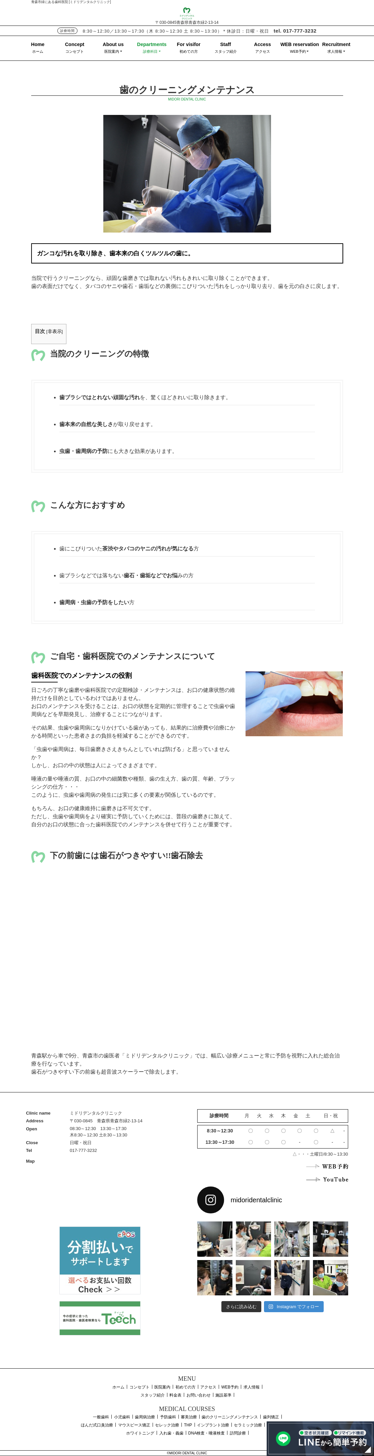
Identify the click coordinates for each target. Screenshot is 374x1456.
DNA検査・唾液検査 (206, 1433)
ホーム (37, 51)
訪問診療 (238, 1433)
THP (188, 1425)
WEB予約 (298, 51)
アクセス (262, 51)
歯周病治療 (145, 1417)
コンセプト (74, 51)
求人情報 (334, 51)
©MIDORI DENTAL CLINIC (187, 1453)
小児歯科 (122, 1417)
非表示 (55, 331)
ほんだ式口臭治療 (97, 1425)
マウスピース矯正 (134, 1425)
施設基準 (223, 1395)
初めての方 (188, 51)
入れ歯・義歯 (171, 1433)
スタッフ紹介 (226, 51)
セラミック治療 (248, 1425)
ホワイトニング (140, 1433)
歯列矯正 (271, 1417)
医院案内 (111, 51)
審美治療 (189, 1417)
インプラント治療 (213, 1425)
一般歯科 (101, 1417)
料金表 (175, 1395)
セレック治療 (167, 1425)
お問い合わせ (198, 1395)
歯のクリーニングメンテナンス (230, 1417)
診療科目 (150, 51)
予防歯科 (168, 1417)
